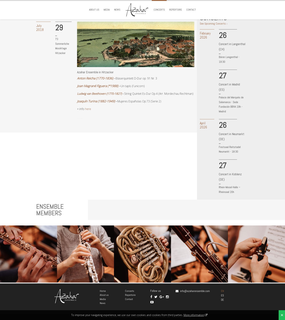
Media (107, 9)
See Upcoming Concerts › (213, 23)
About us (94, 9)
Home (103, 291)
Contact (191, 9)
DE (222, 300)
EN (222, 291)
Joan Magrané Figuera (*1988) (97, 86)
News (117, 9)
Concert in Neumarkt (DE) (231, 136)
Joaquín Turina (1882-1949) (96, 101)
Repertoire (175, 9)
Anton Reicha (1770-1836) (95, 78)
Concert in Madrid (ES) (229, 87)
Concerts (159, 9)
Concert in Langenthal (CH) (232, 46)
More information (194, 315)
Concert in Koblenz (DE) (230, 176)
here (88, 109)
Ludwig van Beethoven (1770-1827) (99, 94)
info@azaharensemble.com (195, 291)
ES (222, 295)
